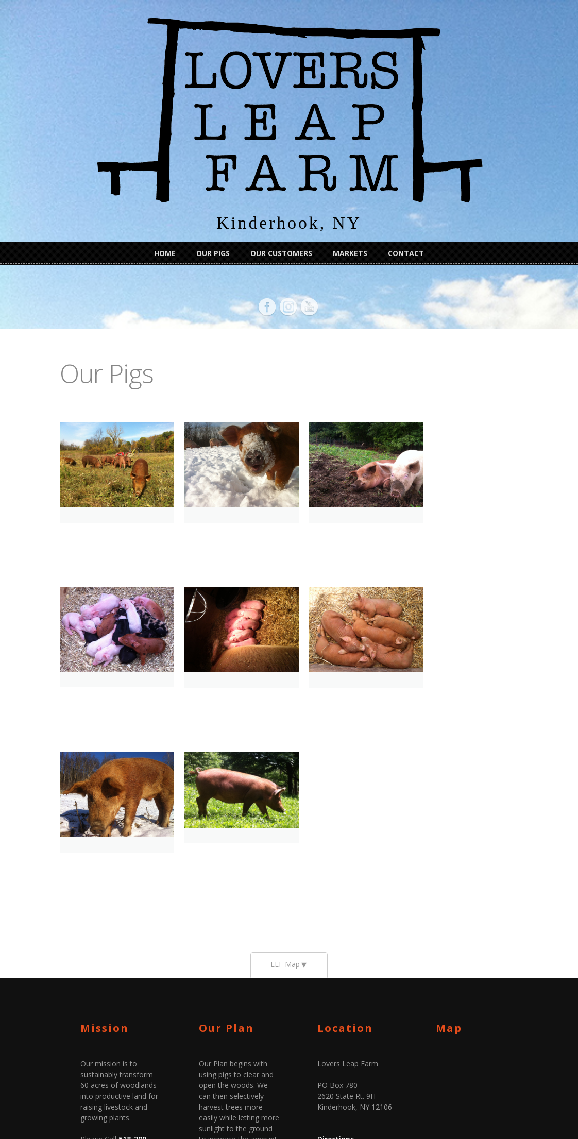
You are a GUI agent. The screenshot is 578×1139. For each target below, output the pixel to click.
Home (165, 253)
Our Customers (281, 253)
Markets (350, 253)
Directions (335, 973)
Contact (406, 253)
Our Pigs (213, 253)
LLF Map (285, 798)
